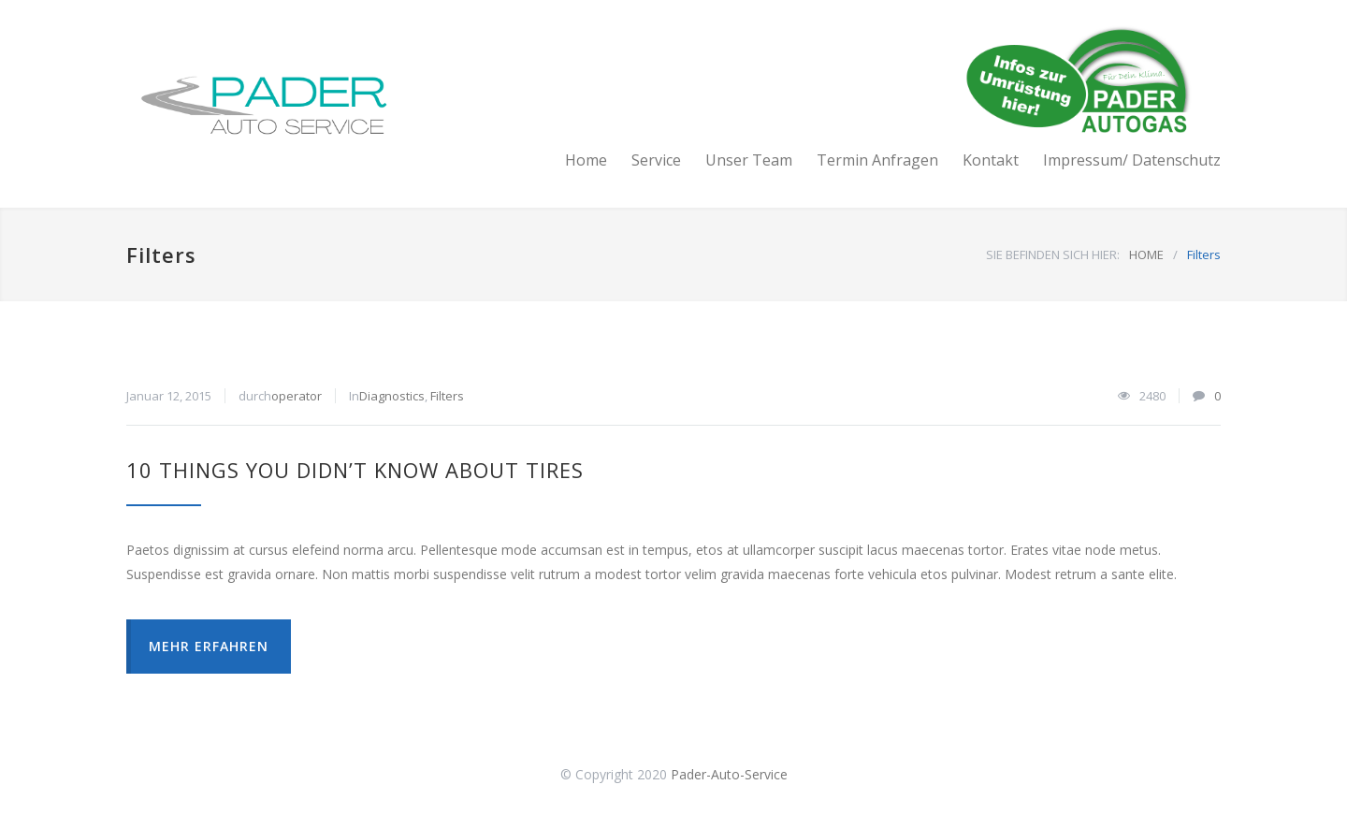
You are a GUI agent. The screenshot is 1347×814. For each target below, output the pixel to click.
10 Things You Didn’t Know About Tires (355, 470)
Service (656, 160)
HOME (1146, 254)
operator (296, 395)
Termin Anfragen (877, 160)
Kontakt (991, 160)
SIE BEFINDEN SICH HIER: (1053, 254)
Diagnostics (392, 395)
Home (586, 160)
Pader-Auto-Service (729, 774)
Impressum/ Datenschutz (1132, 160)
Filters (447, 395)
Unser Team (748, 160)
